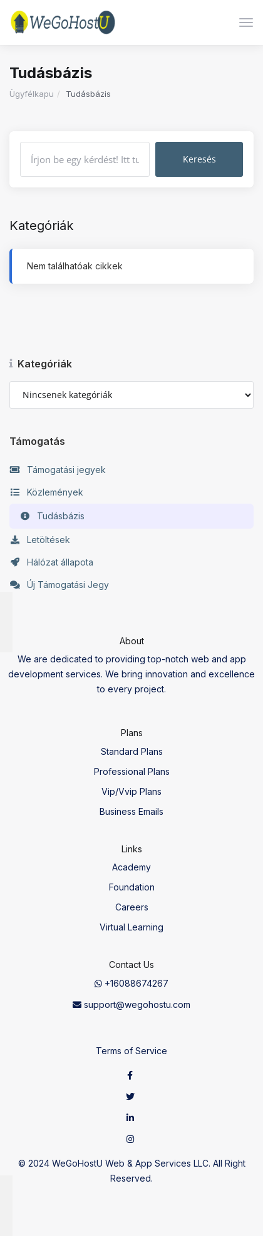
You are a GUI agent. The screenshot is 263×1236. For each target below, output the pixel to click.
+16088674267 (131, 983)
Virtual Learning (131, 927)
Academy (131, 867)
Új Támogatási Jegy (59, 584)
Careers (131, 907)
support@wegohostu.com (131, 1004)
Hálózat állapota (51, 562)
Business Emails (131, 811)
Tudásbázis (52, 516)
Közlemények (46, 492)
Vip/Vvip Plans (131, 791)
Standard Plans (132, 751)
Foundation (132, 887)
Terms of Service (131, 1050)
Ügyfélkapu (31, 94)
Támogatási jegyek (57, 469)
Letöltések (39, 539)
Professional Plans (132, 771)
